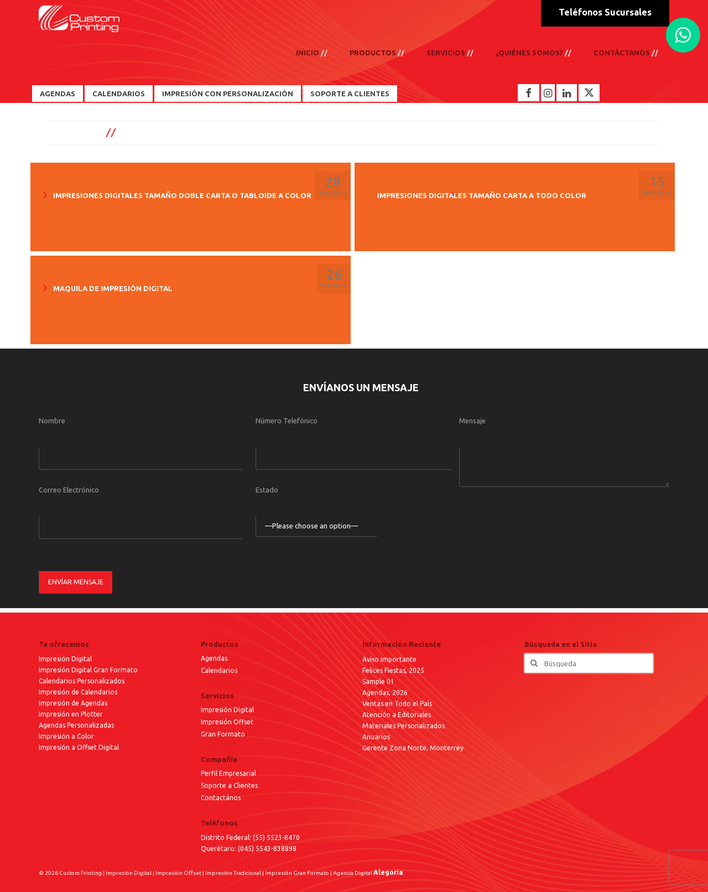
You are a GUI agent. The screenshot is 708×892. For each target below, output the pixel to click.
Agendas (57, 93)
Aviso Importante (389, 659)
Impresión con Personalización (227, 93)
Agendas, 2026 (385, 692)
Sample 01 (378, 681)
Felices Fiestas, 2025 (393, 670)
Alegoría (388, 872)
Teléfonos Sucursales (605, 12)
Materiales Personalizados (403, 725)
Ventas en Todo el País (397, 703)
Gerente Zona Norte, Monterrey (413, 747)
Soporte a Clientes (349, 93)
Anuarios (376, 736)
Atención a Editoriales (396, 714)
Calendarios (118, 93)
